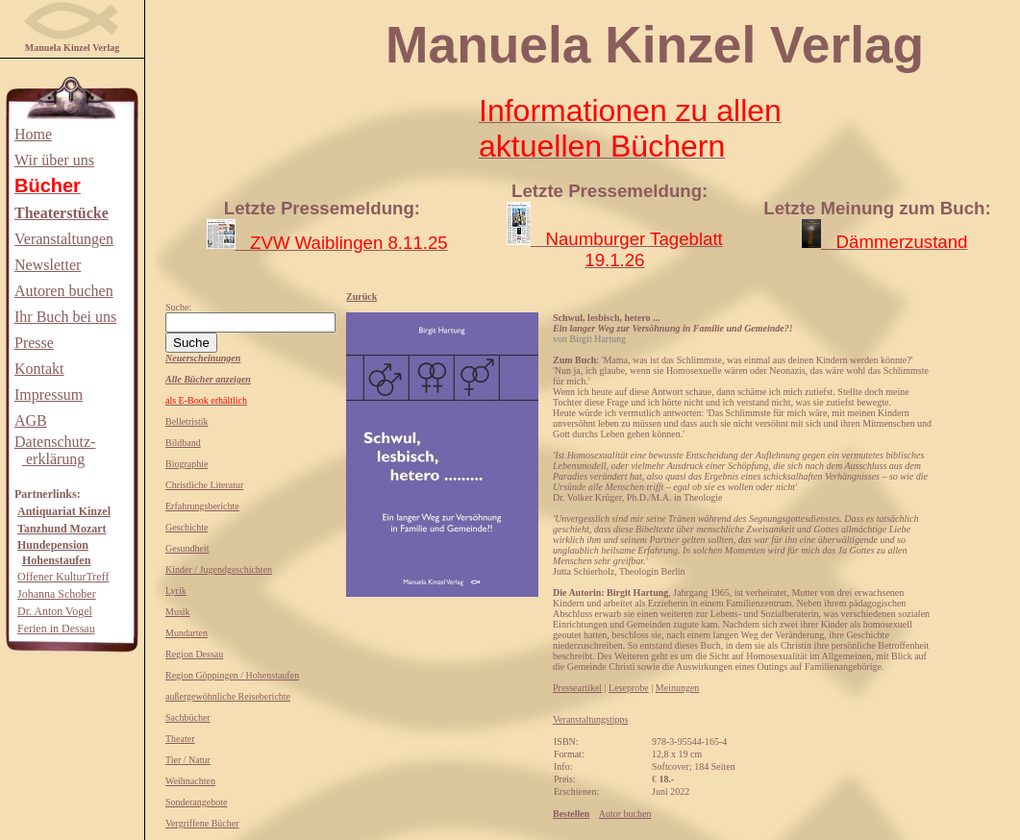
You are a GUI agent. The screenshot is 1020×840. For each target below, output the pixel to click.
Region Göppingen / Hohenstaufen (232, 675)
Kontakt (39, 368)
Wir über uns (54, 160)
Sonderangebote (196, 802)
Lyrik (176, 590)
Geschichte (186, 527)
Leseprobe (629, 687)
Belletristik (186, 421)
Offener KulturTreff (63, 576)
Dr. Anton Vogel (54, 611)
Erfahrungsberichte (202, 506)
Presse (34, 342)
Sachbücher (188, 717)
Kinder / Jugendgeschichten (218, 569)
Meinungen (678, 687)
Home (33, 134)
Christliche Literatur (204, 485)
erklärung (53, 459)
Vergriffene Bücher (202, 823)
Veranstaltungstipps (590, 719)
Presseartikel (577, 687)
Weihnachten (190, 781)
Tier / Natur (188, 759)
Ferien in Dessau (56, 628)
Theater (180, 738)
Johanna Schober (56, 594)
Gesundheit (187, 548)
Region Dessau (194, 654)
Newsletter (47, 265)
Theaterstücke (61, 213)
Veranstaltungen (63, 239)
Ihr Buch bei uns (65, 317)
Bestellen (571, 813)
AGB (30, 420)
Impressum (48, 394)
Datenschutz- (54, 441)
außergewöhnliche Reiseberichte (227, 696)
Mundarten (186, 633)
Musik (177, 611)
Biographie (186, 463)
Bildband (183, 442)
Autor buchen (625, 813)
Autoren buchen (63, 291)
